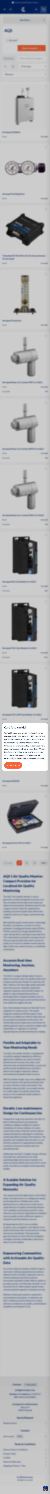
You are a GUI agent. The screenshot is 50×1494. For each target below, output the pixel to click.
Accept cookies (13, 765)
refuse (18, 755)
